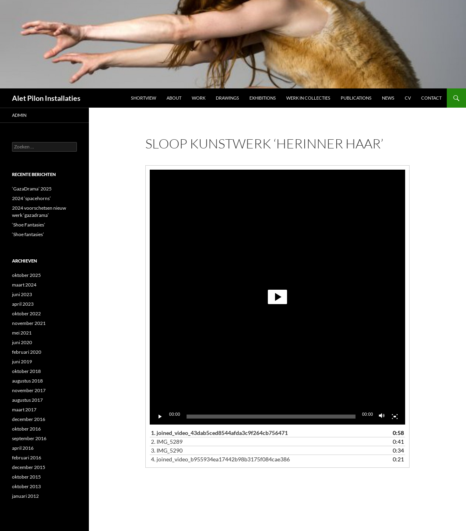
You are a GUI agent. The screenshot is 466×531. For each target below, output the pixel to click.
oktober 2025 (26, 275)
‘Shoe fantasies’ (28, 234)
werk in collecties (308, 97)
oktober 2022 (26, 314)
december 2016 (28, 419)
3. (167, 450)
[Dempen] (382, 417)
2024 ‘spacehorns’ (31, 198)
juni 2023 (22, 294)
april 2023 (23, 304)
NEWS (388, 97)
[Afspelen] (160, 417)
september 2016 (29, 438)
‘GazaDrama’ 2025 (32, 189)
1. (219, 432)
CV (408, 97)
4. (220, 459)
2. (167, 441)
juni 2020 (22, 342)
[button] (277, 297)
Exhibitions (262, 97)
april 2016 (23, 448)
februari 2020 (26, 352)
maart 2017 (24, 410)
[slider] (271, 417)
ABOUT (174, 97)
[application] (277, 297)
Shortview (143, 97)
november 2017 (29, 390)
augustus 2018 (27, 381)
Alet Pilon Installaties (46, 98)
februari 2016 (26, 458)
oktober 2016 (26, 429)
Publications (356, 97)
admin (19, 115)
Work (198, 97)
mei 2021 (22, 333)
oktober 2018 (26, 371)
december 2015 (28, 467)
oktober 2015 (26, 477)
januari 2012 (25, 496)
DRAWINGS (227, 97)
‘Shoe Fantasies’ (28, 225)
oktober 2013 (26, 486)
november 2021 (29, 323)
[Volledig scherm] (395, 417)
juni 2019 (22, 362)
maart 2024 (24, 285)
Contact (431, 97)
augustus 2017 (27, 400)
